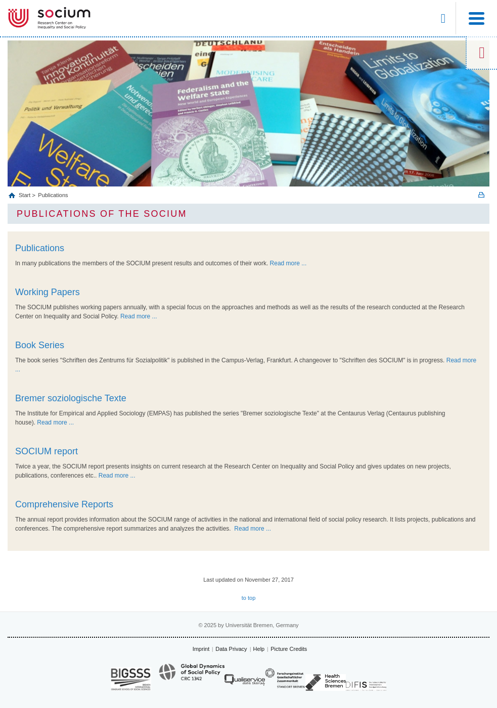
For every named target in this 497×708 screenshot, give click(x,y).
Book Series (39, 345)
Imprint (201, 649)
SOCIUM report (46, 451)
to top (249, 598)
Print (481, 195)
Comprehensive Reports (64, 504)
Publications (53, 195)
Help (259, 649)
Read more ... (288, 263)
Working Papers (47, 292)
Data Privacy (231, 649)
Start (25, 195)
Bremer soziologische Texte (70, 398)
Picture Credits (288, 649)
